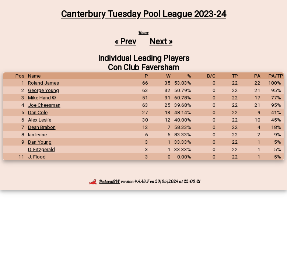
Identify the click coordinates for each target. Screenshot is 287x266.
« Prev (125, 41)
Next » (161, 41)
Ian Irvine (37, 134)
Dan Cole (38, 112)
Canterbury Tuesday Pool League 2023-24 (143, 14)
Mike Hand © (42, 97)
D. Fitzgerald (41, 149)
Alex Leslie (39, 120)
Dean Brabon (42, 127)
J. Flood (37, 157)
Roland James (43, 83)
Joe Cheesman (44, 105)
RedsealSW (104, 181)
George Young (43, 90)
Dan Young (40, 142)
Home (143, 32)
